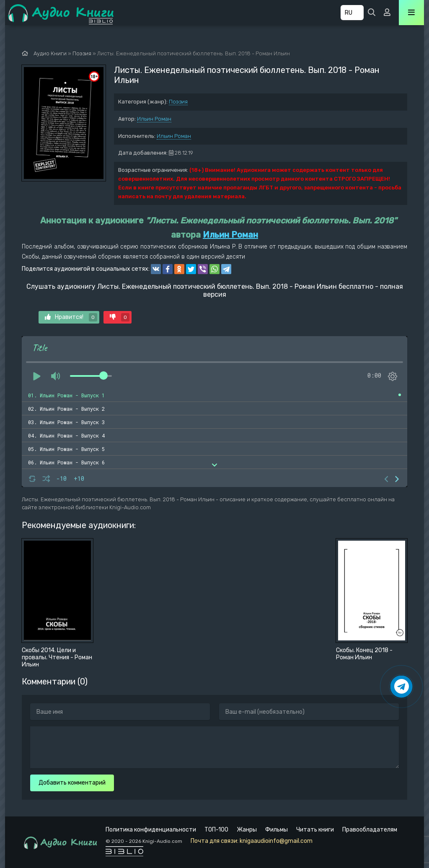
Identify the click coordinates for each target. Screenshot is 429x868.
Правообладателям (369, 829)
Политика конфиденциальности (151, 829)
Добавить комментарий (72, 782)
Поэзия (178, 101)
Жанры (247, 829)
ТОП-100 (216, 829)
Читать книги (315, 829)
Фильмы (276, 829)
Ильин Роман (154, 119)
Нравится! (71, 317)
